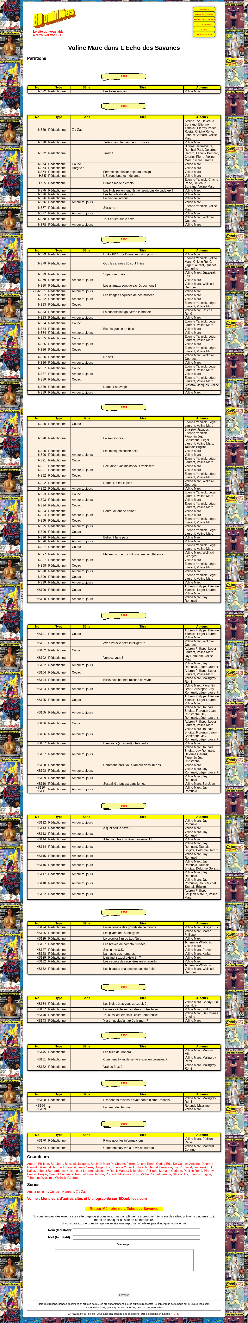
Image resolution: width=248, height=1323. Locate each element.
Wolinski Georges (67, 1177)
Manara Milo (127, 1170)
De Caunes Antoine (186, 1163)
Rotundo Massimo (118, 1174)
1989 (124, 106)
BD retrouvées (204, 24)
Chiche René (145, 1163)
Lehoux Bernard (48, 1170)
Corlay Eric (163, 1163)
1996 (124, 1035)
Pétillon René (193, 1170)
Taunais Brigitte (200, 1174)
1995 (124, 986)
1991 (124, 407)
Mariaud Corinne (170, 1170)
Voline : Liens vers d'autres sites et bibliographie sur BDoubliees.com (87, 1198)
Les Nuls (67, 1170)
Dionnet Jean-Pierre (79, 1167)
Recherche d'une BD (204, 19)
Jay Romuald (183, 1167)
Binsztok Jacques (77, 1163)
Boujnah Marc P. (102, 1163)
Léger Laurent (84, 1170)
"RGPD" (175, 1317)
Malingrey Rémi (106, 1170)
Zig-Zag (81, 1191)
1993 (124, 805)
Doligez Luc (103, 1167)
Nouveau (204, 9)
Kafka (31, 1170)
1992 (124, 615)
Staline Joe (180, 1174)
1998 (124, 1123)
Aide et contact (204, 34)
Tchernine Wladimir (40, 1177)
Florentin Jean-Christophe (154, 1167)
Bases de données (204, 14)
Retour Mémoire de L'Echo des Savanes (124, 1209)
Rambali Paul (84, 1174)
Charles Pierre (125, 1163)
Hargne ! (68, 1191)
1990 (124, 239)
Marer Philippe (147, 1170)
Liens (204, 29)
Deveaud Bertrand (51, 1167)
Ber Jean (57, 1163)
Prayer (42, 1174)
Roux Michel (140, 1174)
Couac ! (55, 1191)
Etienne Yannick (124, 1167)
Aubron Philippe (38, 1163)
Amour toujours (37, 1191)
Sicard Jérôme (161, 1174)
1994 (124, 912)
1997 (124, 1083)
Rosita (99, 1174)
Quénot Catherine (61, 1174)
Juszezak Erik (203, 1167)
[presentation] (124, 1286)
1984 (124, 76)
